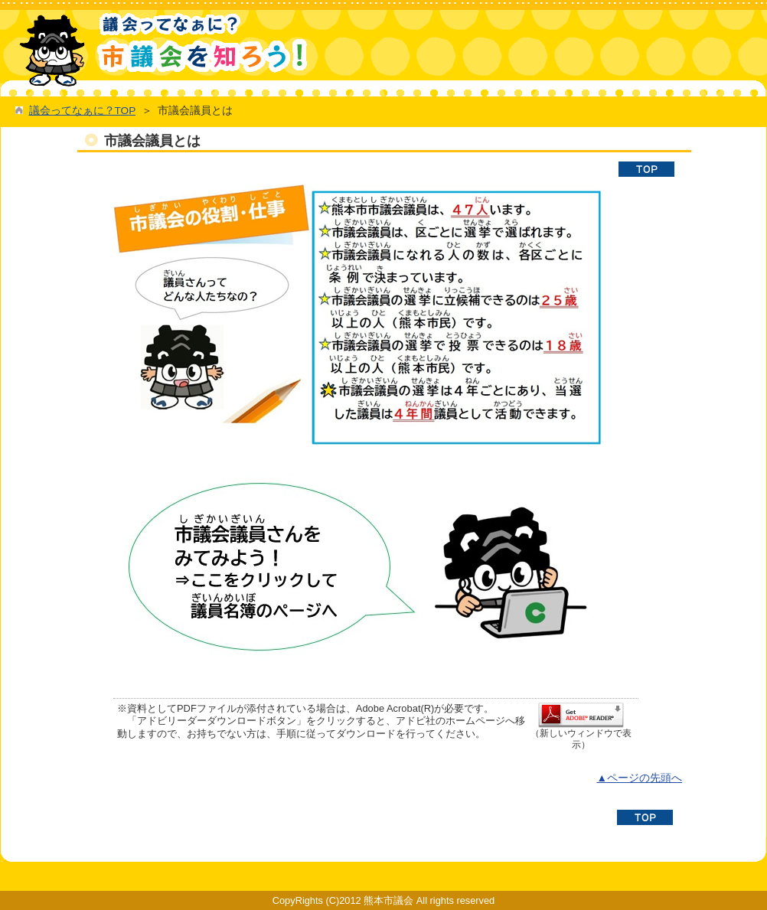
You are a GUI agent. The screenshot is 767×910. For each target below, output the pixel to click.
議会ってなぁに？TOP (82, 110)
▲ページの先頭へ (639, 778)
